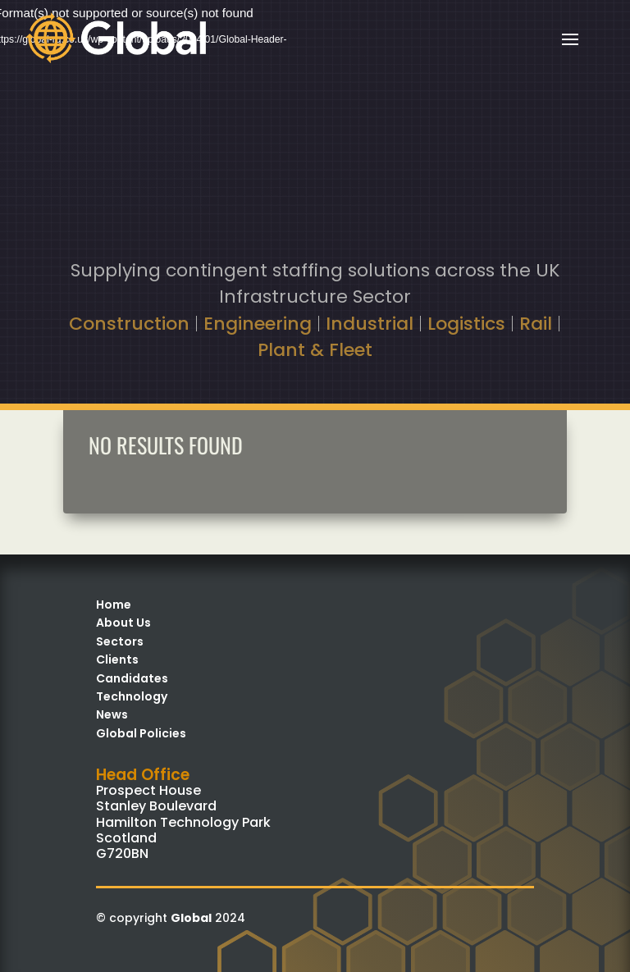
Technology (131, 696)
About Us (123, 622)
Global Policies (141, 733)
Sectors (120, 641)
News (112, 714)
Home (113, 604)
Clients (117, 659)
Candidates (132, 678)
